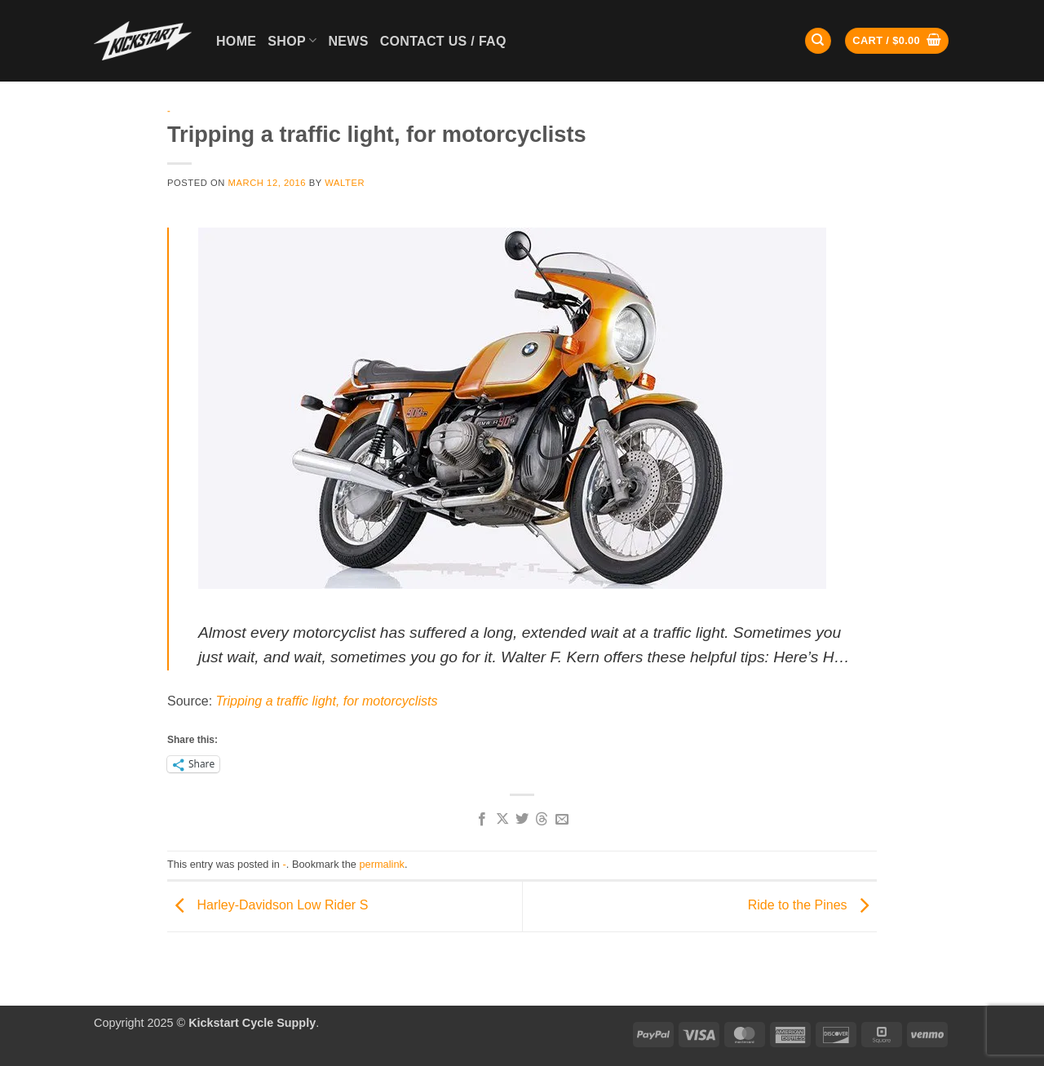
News (348, 41)
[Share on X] (501, 819)
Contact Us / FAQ (443, 41)
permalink (381, 864)
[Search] (818, 41)
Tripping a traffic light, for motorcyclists (327, 701)
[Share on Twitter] (522, 819)
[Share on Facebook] (482, 819)
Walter (345, 183)
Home (236, 41)
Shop (292, 40)
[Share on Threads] (541, 819)
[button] (897, 41)
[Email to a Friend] (561, 819)
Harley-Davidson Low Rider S (267, 906)
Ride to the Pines (812, 906)
